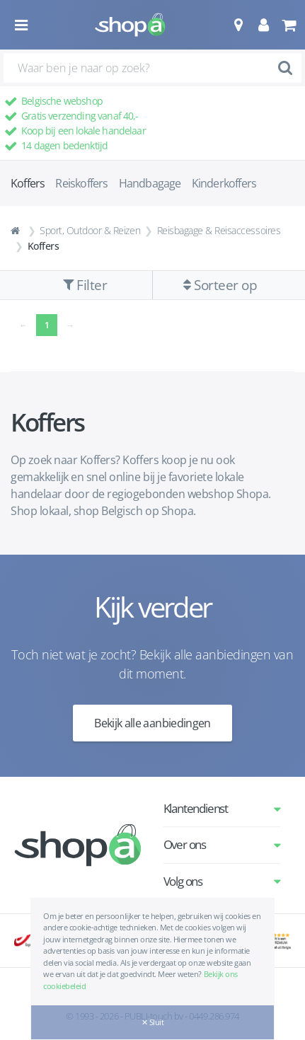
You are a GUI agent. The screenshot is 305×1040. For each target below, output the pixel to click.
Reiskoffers (81, 183)
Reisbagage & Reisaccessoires (219, 230)
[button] (238, 24)
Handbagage (150, 183)
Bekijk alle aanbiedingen (152, 723)
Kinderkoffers (224, 183)
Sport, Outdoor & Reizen (90, 230)
